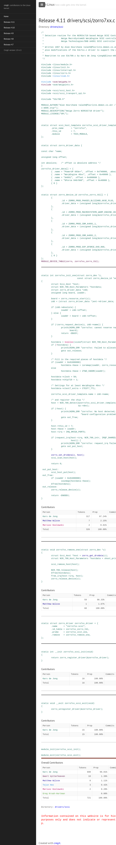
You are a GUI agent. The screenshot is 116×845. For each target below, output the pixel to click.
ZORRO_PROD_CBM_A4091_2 (82, 235)
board (71, 292)
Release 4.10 (9, 27)
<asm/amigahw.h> (61, 82)
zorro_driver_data (69, 145)
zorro (69, 261)
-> (98, 301)
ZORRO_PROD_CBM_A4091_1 (82, 223)
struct (53, 125)
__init (58, 651)
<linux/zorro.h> (61, 73)
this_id (56, 131)
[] (67, 168)
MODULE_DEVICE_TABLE (53, 261)
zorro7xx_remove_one (68, 549)
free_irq (56, 576)
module (56, 134)
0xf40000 (102, 171)
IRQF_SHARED (109, 437)
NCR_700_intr (92, 437)
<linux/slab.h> (61, 76)
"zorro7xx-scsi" (75, 626)
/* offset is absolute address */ (81, 163)
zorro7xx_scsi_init (75, 651)
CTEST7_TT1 (88, 388)
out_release (74, 350)
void (52, 549)
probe (55, 632)
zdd (85, 290)
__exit (60, 703)
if (52, 307)
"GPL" (63, 113)
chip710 (68, 379)
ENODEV (65, 495)
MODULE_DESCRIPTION (52, 111)
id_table (57, 629)
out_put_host (74, 446)
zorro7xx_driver (84, 623)
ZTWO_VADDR (88, 371)
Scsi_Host (65, 284)
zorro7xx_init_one (65, 275)
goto (63, 350)
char (51, 151)
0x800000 (92, 177)
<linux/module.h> (62, 64)
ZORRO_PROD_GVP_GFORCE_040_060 (86, 247)
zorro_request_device (69, 324)
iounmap (65, 481)
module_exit (48, 755)
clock (67, 376)
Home (6, 16)
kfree (54, 484)
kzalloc (69, 342)
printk (65, 327)
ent (95, 301)
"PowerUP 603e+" (73, 171)
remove (56, 635)
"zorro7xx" (79, 128)
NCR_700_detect (68, 403)
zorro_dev (91, 275)
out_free (72, 417)
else (56, 313)
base (75, 365)
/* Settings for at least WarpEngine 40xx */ (77, 385)
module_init (48, 749)
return (65, 333)
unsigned (46, 157)
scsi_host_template (70, 125)
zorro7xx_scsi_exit (76, 703)
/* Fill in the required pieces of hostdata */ (79, 359)
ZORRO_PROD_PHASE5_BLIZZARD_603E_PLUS (90, 200)
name (58, 151)
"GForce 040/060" (73, 180)
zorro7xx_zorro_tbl (89, 194)
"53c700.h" (58, 99)
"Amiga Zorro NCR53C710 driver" (83, 111)
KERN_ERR (75, 327)
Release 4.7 (9, 44)
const (44, 151)
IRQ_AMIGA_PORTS (75, 432)
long (54, 157)
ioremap (86, 365)
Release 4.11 (9, 22)
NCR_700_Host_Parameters (74, 287)
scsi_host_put (59, 472)
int (43, 163)
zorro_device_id (68, 194)
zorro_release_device (63, 489)
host (75, 284)
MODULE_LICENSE (50, 113)
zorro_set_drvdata (61, 455)
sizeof (78, 342)
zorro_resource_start (73, 298)
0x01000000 (73, 362)
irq (60, 432)
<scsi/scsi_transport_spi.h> (69, 93)
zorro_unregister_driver (65, 709)
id (63, 200)
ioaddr (81, 292)
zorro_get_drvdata (92, 555)
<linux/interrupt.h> (64, 70)
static (45, 125)
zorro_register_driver (73, 657)
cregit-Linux (46, 4)
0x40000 (103, 174)
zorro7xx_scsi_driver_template (69, 394)
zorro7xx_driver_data (53, 168)
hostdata (96, 287)
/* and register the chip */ (68, 400)
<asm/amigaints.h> (62, 84)
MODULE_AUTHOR (49, 105)
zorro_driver (66, 623)
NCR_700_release (60, 570)
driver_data (69, 203)
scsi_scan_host (59, 458)
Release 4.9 (9, 33)
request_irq (63, 437)
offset (62, 157)
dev (85, 405)
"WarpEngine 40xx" (74, 174)
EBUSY (74, 333)
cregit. (57, 843)
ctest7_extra (71, 388)
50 (74, 376)
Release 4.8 (9, 39)
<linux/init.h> (61, 67)
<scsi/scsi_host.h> (63, 90)
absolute (51, 163)
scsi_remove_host (61, 564)
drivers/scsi (56, 26)
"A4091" (68, 177)
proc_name (57, 128)
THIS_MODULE (80, 134)
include (47, 64)
